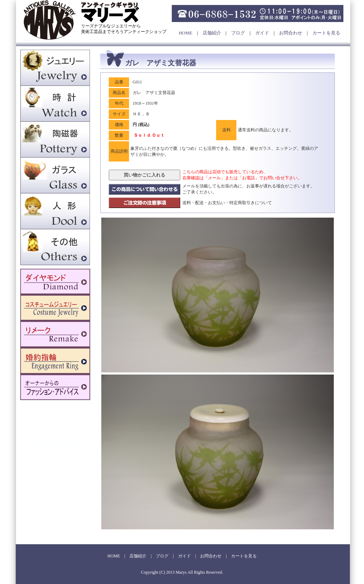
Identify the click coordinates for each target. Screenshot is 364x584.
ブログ (238, 33)
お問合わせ (290, 33)
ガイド (262, 33)
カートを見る (326, 33)
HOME (185, 33)
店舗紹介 (212, 33)
